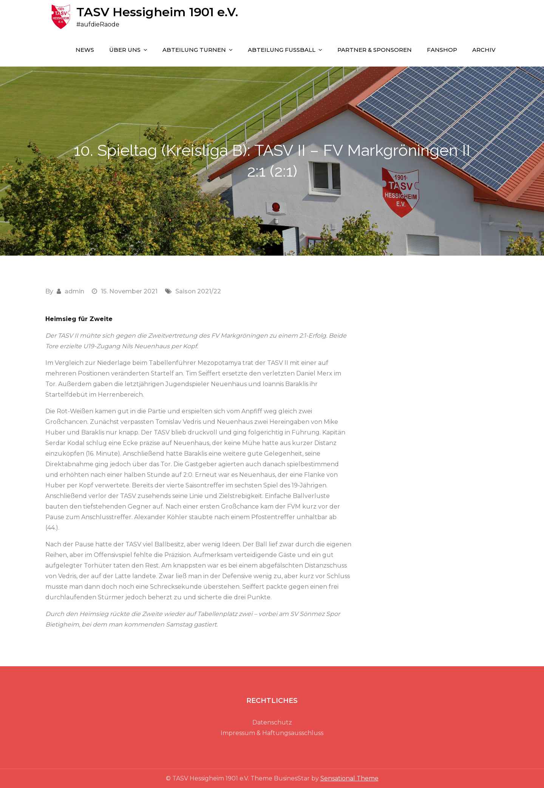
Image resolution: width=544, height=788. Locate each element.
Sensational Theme (349, 778)
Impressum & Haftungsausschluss (272, 733)
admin (74, 291)
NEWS (85, 49)
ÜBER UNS (125, 49)
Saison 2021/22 (198, 291)
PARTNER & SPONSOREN (374, 49)
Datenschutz (272, 722)
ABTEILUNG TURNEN (194, 49)
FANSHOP (442, 49)
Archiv (484, 49)
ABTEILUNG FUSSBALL (281, 49)
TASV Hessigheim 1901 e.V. (157, 12)
